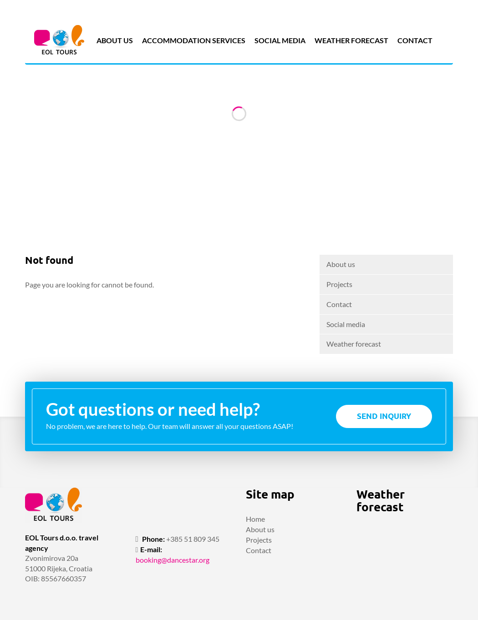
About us (115, 40)
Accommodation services (193, 40)
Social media (279, 40)
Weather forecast (351, 40)
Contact (414, 40)
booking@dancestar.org (172, 559)
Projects (339, 284)
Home (255, 518)
